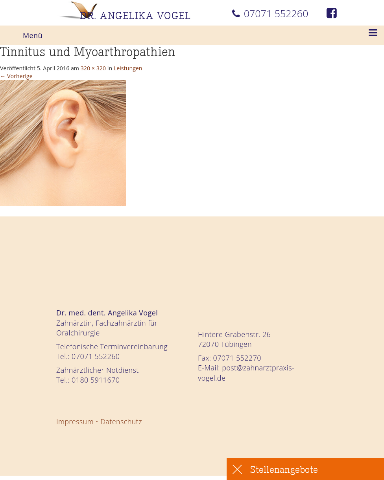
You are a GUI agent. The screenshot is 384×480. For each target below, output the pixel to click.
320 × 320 (123, 69)
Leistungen (169, 69)
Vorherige (21, 79)
